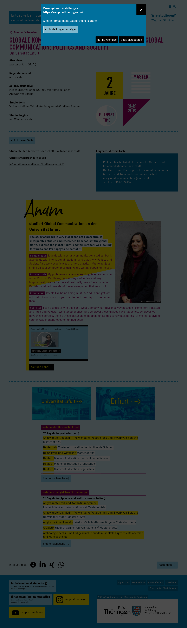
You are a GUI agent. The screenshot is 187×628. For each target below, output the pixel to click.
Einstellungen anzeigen (62, 29)
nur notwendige (107, 39)
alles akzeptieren (131, 39)
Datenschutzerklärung (83, 21)
